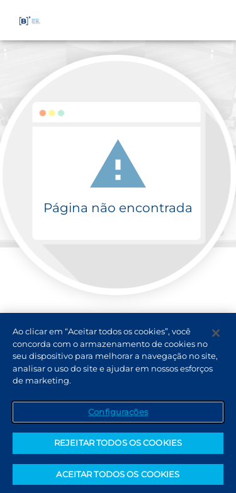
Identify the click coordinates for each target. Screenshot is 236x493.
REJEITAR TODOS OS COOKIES (118, 446)
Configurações (118, 414)
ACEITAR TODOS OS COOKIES (117, 477)
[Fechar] (216, 336)
